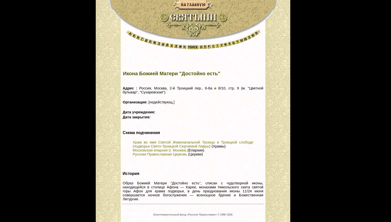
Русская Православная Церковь (160, 154)
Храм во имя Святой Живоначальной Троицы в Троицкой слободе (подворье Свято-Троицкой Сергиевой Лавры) (193, 144)
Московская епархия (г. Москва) (160, 150)
